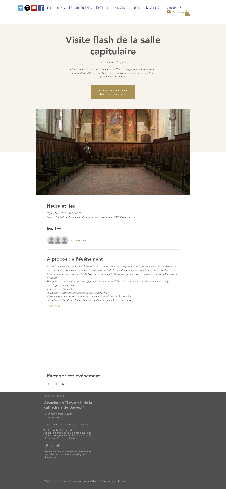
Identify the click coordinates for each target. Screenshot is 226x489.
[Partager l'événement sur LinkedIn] (63, 384)
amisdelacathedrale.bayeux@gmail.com (66, 424)
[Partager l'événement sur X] (56, 384)
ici (54, 457)
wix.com (121, 481)
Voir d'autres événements (113, 94)
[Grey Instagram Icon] (52, 446)
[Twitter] (20, 8)
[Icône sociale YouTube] (34, 8)
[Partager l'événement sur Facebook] (48, 384)
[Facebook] (41, 8)
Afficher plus (54, 305)
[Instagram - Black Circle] (27, 8)
